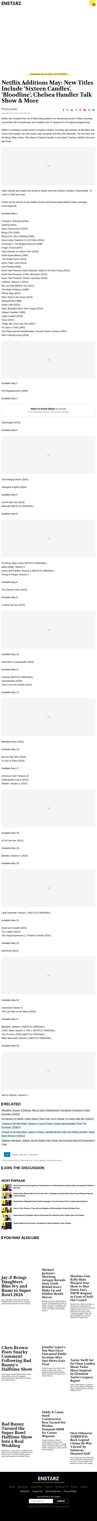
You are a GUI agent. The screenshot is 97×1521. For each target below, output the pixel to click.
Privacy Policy (70, 1491)
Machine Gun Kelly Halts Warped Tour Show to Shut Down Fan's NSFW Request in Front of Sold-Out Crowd (82, 1288)
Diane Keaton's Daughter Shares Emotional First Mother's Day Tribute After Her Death (49, 1215)
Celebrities (36, 1486)
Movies (23, 1154)
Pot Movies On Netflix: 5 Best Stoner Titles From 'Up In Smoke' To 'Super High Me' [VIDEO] (48, 1119)
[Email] (89, 110)
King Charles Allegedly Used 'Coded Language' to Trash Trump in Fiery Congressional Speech (51, 1201)
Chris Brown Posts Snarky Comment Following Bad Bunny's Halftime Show (17, 1358)
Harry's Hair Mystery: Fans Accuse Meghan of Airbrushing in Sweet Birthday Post (47, 1208)
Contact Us (37, 1491)
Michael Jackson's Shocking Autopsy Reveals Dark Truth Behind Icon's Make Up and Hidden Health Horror (53, 1283)
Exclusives (23, 1486)
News (12, 1486)
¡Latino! (84, 1486)
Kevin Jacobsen (10, 109)
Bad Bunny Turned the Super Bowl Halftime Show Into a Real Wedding (17, 1435)
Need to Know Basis (43, 408)
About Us (24, 1491)
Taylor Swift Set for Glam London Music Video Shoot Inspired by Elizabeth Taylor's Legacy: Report (82, 1370)
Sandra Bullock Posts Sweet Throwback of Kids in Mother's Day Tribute (42, 1223)
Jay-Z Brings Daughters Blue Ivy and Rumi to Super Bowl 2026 (16, 1286)
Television (33, 1154)
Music (74, 1486)
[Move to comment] (93, 110)
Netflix (15, 1154)
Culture (48, 1486)
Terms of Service (53, 1491)
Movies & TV (61, 1486)
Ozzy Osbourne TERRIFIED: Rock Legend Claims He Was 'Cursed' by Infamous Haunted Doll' (81, 1443)
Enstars (11, 3)
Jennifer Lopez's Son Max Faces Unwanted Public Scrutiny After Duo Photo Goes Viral (54, 1355)
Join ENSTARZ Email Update (48, 1496)
